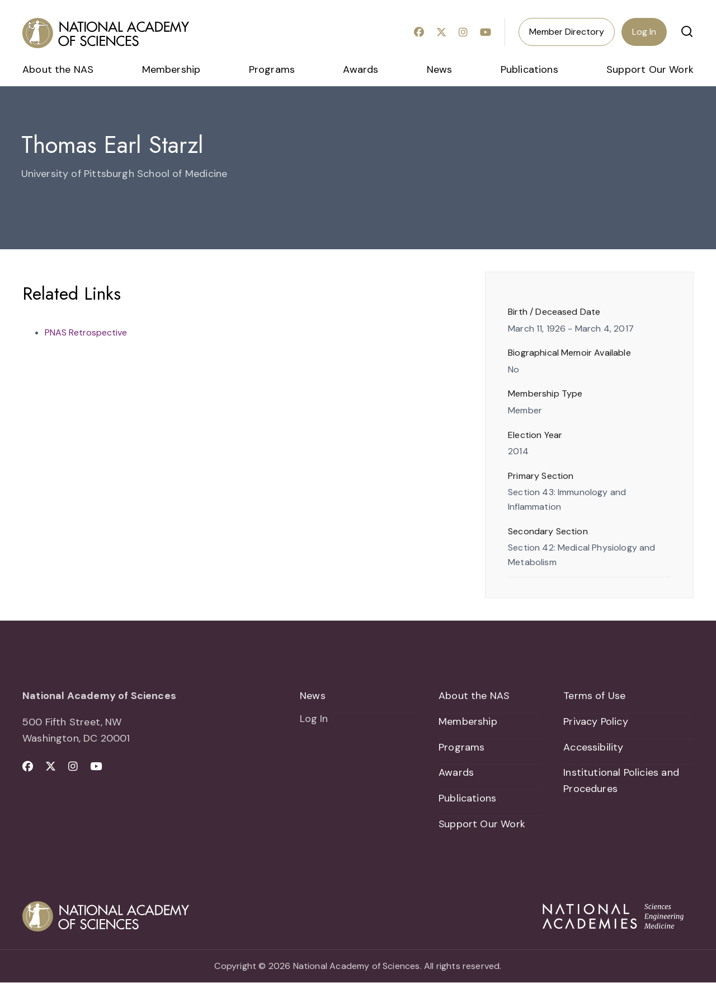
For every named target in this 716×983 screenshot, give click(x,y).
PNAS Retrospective (86, 332)
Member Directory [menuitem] (566, 32)
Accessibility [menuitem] (593, 747)
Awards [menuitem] (360, 69)
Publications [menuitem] (529, 69)
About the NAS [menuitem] (57, 69)
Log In (644, 32)
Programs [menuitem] (272, 69)
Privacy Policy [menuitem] (595, 721)
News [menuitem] (440, 69)
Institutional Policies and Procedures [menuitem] (621, 781)
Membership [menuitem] (171, 69)
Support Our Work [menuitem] (650, 69)
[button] (687, 31)
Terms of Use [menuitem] (594, 695)
